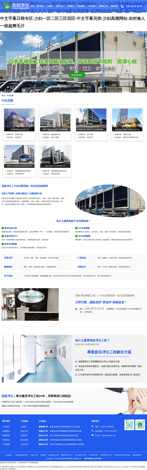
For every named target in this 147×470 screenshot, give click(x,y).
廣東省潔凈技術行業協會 (122, 455)
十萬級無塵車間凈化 (21, 455)
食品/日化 (60, 6)
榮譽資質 (6, 435)
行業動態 (6, 444)
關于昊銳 (41, 6)
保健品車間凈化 (54, 455)
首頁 (32, 6)
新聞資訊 (6, 440)
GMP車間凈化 (93, 455)
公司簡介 (6, 427)
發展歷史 (6, 431)
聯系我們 (115, 6)
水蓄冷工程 (34, 455)
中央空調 (92, 6)
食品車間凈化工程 (81, 455)
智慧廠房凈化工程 (106, 455)
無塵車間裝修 (137, 455)
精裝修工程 (104, 6)
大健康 (50, 6)
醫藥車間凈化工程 (67, 455)
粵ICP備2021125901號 (92, 458)
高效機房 (43, 455)
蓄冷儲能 (82, 6)
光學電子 (71, 6)
